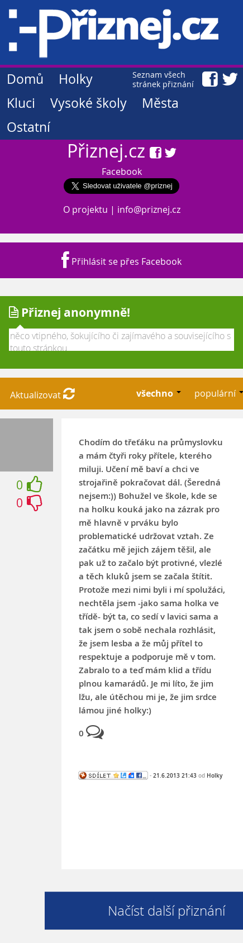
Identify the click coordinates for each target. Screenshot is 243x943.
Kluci (21, 103)
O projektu (85, 209)
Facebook (122, 171)
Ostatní (28, 127)
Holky (76, 79)
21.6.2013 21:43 (175, 775)
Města (160, 103)
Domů (25, 79)
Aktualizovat (42, 395)
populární (216, 393)
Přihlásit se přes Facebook (121, 261)
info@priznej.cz (148, 209)
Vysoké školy (88, 103)
